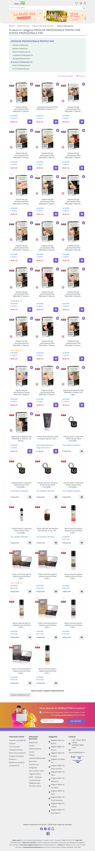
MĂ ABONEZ (76, 721)
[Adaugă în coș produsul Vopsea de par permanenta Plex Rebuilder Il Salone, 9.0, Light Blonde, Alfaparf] (55, 260)
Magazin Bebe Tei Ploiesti (56, 805)
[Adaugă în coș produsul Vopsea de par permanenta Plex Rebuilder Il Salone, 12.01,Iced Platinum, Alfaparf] (29, 260)
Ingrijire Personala (23, 26)
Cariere (32, 745)
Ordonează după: (66, 76)
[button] (81, 451)
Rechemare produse (17, 762)
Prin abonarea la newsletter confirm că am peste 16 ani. (63, 712)
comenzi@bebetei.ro (77, 752)
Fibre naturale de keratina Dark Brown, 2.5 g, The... (47, 529)
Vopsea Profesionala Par (20, 695)
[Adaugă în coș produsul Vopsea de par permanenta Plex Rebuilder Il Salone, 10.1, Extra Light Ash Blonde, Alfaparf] (81, 309)
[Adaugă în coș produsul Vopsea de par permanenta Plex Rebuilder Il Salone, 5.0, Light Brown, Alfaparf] (29, 309)
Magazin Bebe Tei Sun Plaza (56, 786)
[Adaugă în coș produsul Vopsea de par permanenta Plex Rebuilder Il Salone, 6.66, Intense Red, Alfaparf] (55, 309)
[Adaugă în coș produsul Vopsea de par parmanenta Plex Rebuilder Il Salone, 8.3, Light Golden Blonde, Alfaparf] (29, 121)
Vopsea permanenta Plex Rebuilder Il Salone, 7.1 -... (47, 108)
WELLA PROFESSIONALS (44, 445)
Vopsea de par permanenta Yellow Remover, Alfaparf (22, 392)
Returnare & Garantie (17, 753)
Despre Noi (33, 742)
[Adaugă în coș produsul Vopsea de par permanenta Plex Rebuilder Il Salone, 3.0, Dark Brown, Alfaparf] (55, 358)
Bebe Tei (12, 26)
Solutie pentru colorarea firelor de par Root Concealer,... (22, 485)
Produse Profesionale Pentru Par (43, 26)
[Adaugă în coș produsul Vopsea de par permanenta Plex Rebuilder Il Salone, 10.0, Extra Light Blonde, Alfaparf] (55, 168)
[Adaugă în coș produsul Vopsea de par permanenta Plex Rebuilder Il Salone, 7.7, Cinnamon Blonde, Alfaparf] (29, 358)
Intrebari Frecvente (16, 756)
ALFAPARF (14, 116)
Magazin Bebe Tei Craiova (56, 754)
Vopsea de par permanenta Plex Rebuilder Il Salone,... (73, 109)
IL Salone (13, 118)
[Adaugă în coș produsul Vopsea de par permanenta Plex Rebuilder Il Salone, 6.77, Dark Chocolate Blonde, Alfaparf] (81, 358)
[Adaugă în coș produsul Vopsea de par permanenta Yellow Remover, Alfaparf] (29, 405)
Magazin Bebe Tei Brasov (56, 748)
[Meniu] (11, 3)
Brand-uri (12, 759)
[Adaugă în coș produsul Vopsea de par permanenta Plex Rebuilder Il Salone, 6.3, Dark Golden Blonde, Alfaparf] (81, 260)
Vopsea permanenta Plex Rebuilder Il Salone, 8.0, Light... (73, 392)
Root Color (66, 539)
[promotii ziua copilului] (47, 16)
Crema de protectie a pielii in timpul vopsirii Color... (47, 438)
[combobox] (47, 8)
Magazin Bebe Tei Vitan (56, 792)
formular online (35, 786)
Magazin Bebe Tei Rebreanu (56, 779)
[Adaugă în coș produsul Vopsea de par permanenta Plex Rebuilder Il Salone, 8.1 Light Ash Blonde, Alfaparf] (81, 121)
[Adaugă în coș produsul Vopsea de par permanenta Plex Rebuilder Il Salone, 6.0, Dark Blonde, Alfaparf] (55, 214)
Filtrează (81, 76)
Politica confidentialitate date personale (37, 758)
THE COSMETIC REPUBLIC (71, 445)
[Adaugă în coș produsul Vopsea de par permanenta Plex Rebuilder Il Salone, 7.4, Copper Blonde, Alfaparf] (81, 168)
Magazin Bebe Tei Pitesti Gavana (56, 767)
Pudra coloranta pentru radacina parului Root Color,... (21, 576)
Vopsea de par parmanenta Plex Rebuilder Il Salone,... (21, 109)
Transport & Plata (16, 750)
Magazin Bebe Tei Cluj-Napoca (56, 811)
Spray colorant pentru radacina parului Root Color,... (73, 530)
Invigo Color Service (43, 448)
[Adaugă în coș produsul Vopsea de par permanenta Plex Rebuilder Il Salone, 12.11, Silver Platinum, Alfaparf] (55, 405)
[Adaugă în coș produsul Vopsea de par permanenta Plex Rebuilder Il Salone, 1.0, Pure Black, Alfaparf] (81, 214)
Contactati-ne (14, 765)
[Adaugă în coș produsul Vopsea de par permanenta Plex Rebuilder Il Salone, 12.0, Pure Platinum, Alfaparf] (29, 214)
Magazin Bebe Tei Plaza (56, 773)
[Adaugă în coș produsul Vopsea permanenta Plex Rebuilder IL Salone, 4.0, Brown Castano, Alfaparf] (29, 451)
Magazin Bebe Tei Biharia (56, 742)
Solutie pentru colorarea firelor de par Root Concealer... (73, 439)
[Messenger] (45, 828)
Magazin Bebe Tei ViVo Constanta (56, 798)
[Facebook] (41, 828)
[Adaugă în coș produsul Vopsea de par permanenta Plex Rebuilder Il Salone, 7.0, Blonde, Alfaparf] (29, 168)
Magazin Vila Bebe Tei (57, 760)
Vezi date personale (68, 715)
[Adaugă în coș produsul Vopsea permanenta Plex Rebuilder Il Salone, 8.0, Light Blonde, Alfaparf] (81, 405)
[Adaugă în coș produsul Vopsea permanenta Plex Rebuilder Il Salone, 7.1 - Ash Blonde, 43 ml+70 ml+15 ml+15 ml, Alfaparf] (55, 121)
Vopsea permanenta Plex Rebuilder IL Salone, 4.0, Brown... (21, 439)
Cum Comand (14, 746)
